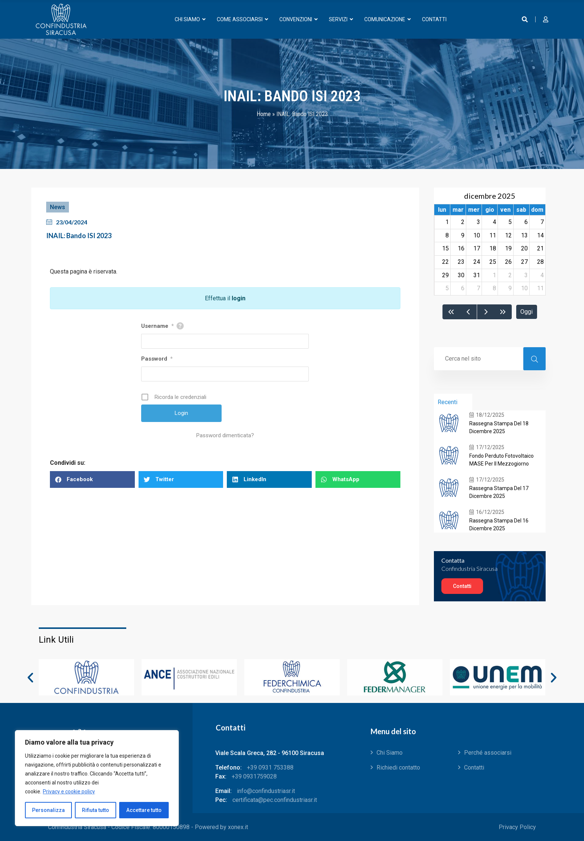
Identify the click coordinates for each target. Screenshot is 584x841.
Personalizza (48, 810)
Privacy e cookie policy (69, 791)
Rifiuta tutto (95, 810)
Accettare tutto (144, 810)
